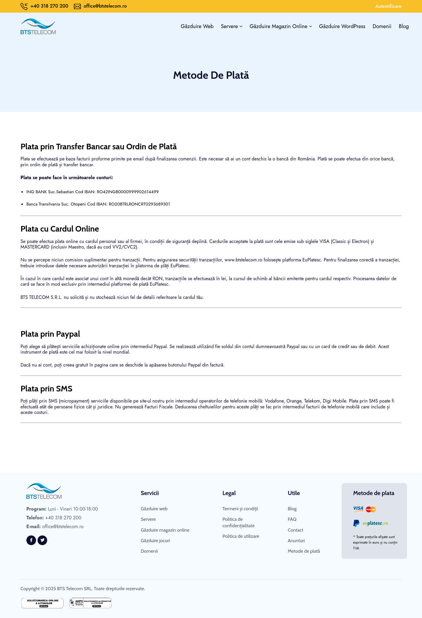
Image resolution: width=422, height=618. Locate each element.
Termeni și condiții (240, 508)
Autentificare (388, 6)
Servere (229, 26)
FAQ (292, 519)
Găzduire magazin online (278, 26)
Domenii (382, 26)
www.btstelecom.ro (244, 259)
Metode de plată (304, 551)
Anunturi (296, 540)
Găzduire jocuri (155, 540)
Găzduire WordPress (342, 26)
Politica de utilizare (240, 536)
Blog (404, 26)
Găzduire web (197, 26)
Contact (295, 530)
